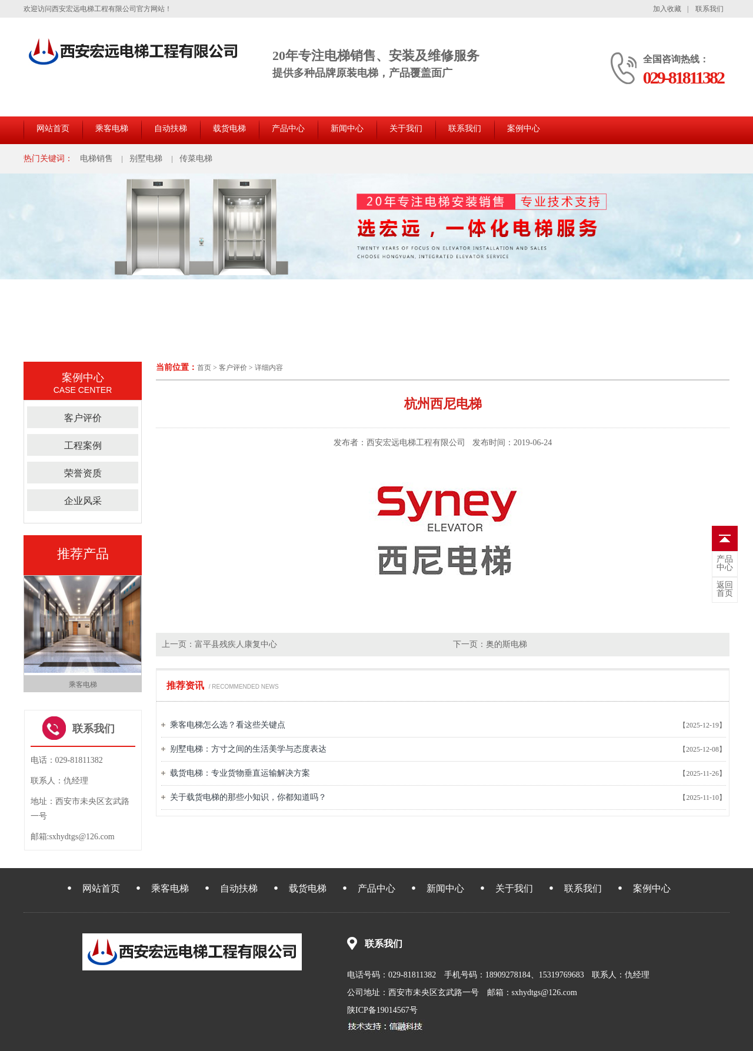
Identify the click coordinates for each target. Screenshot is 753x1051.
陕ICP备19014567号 (382, 1010)
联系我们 (709, 9)
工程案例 (83, 446)
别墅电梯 (145, 158)
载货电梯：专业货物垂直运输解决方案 (240, 773)
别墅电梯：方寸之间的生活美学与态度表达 (248, 749)
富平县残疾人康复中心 (236, 644)
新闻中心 (347, 128)
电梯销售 (96, 158)
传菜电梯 (195, 158)
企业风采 (83, 501)
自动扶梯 (170, 128)
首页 (204, 367)
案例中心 (523, 128)
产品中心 (288, 128)
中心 (724, 563)
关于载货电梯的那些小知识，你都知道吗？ (248, 797)
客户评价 (233, 367)
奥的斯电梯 (506, 644)
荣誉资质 (83, 473)
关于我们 (405, 128)
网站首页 (52, 128)
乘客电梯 (111, 128)
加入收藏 (667, 9)
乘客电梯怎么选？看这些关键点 (227, 724)
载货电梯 (229, 128)
